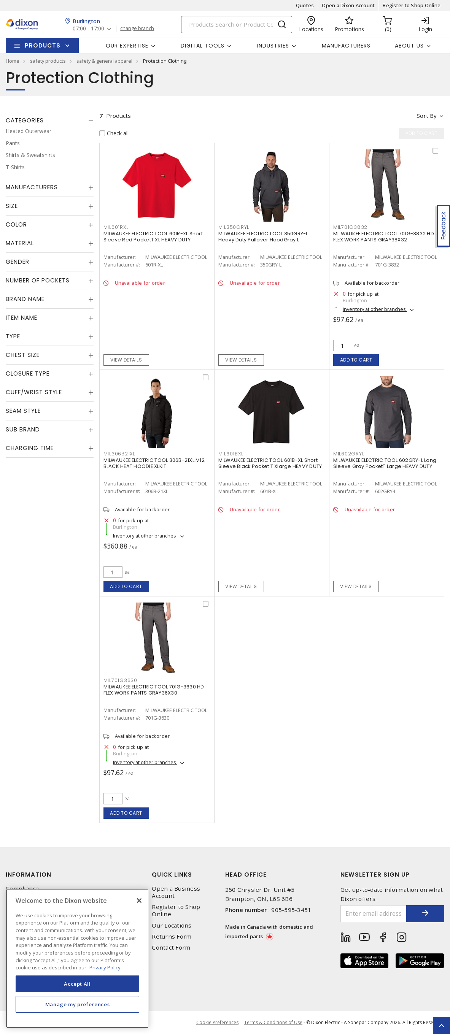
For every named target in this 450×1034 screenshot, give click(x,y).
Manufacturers (346, 45)
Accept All (77, 983)
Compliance (22, 888)
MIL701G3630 (120, 680)
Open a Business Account (176, 892)
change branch (137, 28)
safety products (48, 60)
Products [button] (42, 45)
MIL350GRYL (234, 227)
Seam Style (23, 411)
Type (13, 336)
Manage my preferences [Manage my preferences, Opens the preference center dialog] (77, 1004)
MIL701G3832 (350, 227)
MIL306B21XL (119, 453)
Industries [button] (273, 45)
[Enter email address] (373, 913)
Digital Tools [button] (202, 45)
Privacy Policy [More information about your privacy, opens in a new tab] (105, 967)
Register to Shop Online (411, 5)
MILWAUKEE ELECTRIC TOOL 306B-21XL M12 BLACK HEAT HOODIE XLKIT (154, 463)
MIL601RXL (116, 227)
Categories (25, 120)
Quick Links (172, 875)
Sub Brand (23, 429)
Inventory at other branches (375, 309)
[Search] (236, 24)
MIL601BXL (230, 453)
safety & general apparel (104, 60)
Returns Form (171, 936)
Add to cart (356, 360)
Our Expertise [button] (127, 45)
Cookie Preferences (217, 1022)
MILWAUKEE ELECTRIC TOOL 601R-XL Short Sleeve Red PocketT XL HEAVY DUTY (153, 236)
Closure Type (27, 373)
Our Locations (171, 925)
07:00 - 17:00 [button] (88, 28)
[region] (77, 958)
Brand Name (25, 299)
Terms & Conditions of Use (273, 1022)
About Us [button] (409, 45)
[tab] (50, 120)
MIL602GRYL (348, 453)
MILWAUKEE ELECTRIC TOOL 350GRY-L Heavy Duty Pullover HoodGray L (263, 236)
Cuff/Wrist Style (34, 392)
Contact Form (171, 947)
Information (28, 875)
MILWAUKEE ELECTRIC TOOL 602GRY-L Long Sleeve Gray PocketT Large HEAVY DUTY (384, 463)
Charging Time (30, 448)
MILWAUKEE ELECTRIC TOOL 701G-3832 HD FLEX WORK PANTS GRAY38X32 (383, 236)
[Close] (139, 900)
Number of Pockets (38, 280)
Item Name (21, 318)
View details (126, 360)
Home (12, 60)
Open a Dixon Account (348, 5)
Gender (17, 262)
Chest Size (23, 355)
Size (12, 206)
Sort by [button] (427, 115)
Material (20, 243)
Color (16, 224)
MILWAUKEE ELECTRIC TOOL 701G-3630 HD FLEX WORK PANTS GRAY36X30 (153, 690)
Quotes (305, 5)
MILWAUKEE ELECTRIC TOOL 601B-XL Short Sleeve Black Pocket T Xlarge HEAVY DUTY (270, 463)
